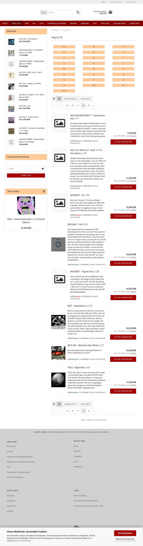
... (62, 105)
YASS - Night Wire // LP (79, 367)
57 (78, 105)
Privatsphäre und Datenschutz (18, 472)
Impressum (11, 446)
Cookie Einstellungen (15, 477)
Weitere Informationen (125, 539)
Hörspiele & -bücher (57, 23)
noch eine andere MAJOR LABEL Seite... (89, 506)
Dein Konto (11, 506)
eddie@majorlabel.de (60, 432)
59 (89, 105)
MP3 (27, 23)
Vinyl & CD (16, 23)
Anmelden (26, 175)
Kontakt (10, 451)
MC (34, 23)
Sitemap (10, 511)
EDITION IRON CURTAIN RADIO (86, 501)
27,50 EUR (26, 228)
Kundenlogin (116, 2)
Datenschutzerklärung (21, 541)
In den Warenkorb (123, 142)
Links (76, 461)
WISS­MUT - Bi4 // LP (78, 224)
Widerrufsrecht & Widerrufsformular (21, 462)
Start (5, 23)
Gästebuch (78, 467)
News (76, 446)
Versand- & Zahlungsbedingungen (20, 457)
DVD (95, 23)
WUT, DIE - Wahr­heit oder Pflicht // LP (85, 345)
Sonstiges (134, 23)
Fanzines (85, 23)
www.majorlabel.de (101, 432)
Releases (77, 451)
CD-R (41, 23)
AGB (8, 467)
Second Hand (119, 23)
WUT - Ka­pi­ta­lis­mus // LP (80, 306)
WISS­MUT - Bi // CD (79, 195)
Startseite (10, 496)
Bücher (73, 23)
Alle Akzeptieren (125, 533)
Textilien (105, 23)
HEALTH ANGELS (80, 496)
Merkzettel (131, 2)
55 (67, 105)
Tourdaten (77, 456)
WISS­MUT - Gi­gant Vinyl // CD (84, 271)
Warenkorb (11, 501)
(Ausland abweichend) (97, 265)
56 (73, 105)
